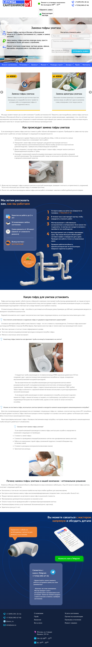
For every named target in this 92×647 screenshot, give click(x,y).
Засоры (68, 65)
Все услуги (38, 623)
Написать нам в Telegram (69, 558)
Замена (34, 65)
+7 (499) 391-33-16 (82, 2)
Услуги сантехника (9, 65)
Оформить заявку (46, 10)
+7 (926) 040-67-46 (82, 5)
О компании (38, 613)
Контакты (86, 65)
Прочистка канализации (74, 616)
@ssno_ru (10, 621)
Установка (23, 65)
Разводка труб (56, 65)
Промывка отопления (73, 620)
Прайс (77, 65)
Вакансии (37, 620)
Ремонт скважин (71, 623)
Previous (1, 91)
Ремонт (44, 65)
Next (89, 91)
